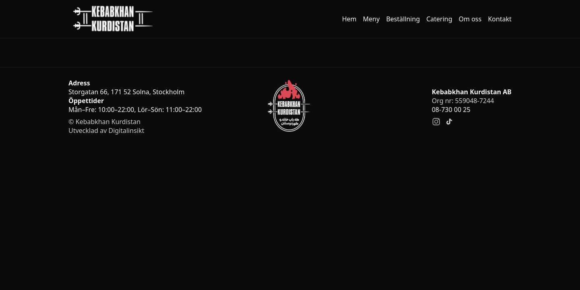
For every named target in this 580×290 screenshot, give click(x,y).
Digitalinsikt (126, 130)
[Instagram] (436, 121)
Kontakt (500, 18)
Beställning (403, 18)
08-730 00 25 (451, 109)
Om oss (470, 18)
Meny (371, 18)
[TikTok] (449, 121)
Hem (349, 18)
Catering (439, 18)
